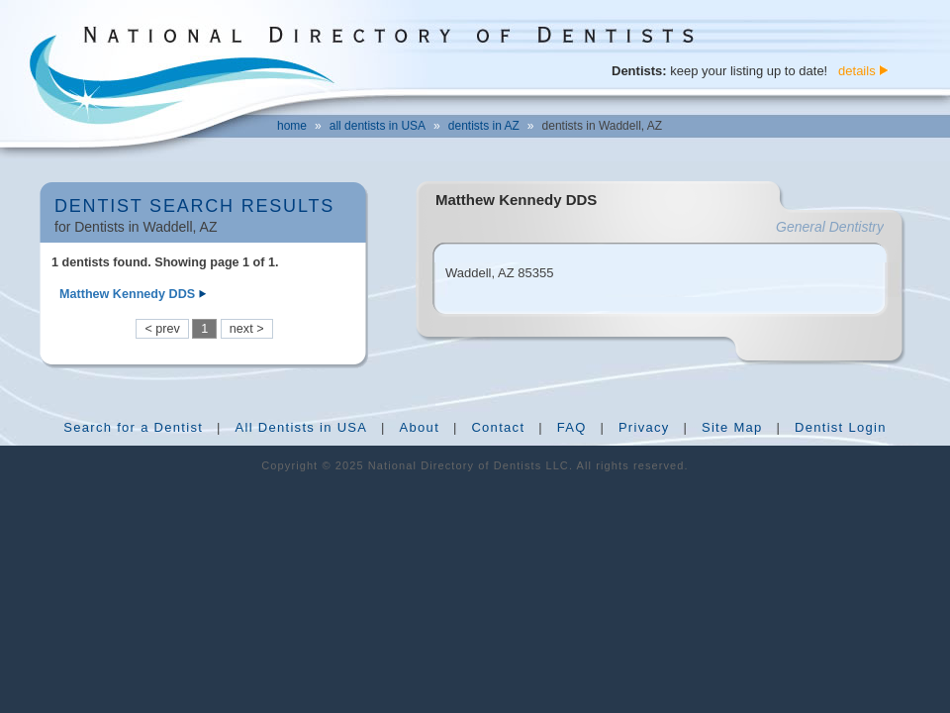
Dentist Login (841, 427)
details (857, 70)
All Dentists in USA (301, 427)
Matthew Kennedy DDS (127, 294)
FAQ (572, 427)
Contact (497, 427)
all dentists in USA (378, 126)
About (419, 427)
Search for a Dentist (133, 427)
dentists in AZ (484, 126)
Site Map (732, 427)
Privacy (644, 427)
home (292, 126)
